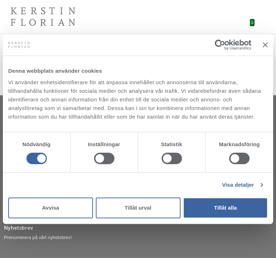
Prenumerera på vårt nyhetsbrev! (38, 237)
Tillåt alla (225, 208)
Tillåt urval (138, 208)
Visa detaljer (238, 185)
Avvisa (50, 208)
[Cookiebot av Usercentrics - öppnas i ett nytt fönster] (220, 44)
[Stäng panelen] (265, 44)
